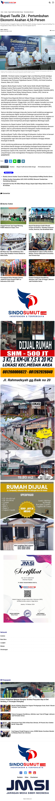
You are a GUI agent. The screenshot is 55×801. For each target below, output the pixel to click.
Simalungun (4, 649)
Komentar (52, 30)
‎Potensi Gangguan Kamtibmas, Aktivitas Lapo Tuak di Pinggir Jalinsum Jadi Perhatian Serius (41, 279)
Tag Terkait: (4, 166)
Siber (26, 777)
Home (2, 12)
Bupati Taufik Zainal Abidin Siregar (15, 12)
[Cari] (50, 3)
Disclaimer (34, 777)
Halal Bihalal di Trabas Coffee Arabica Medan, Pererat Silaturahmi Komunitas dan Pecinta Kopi (41, 253)
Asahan (5, 12)
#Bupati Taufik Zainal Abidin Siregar (26, 166)
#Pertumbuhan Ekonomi (44, 166)
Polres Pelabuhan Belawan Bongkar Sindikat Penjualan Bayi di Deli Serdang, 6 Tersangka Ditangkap (24, 700)
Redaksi (20, 777)
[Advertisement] (27, 664)
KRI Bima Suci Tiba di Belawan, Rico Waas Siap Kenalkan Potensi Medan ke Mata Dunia (12, 253)
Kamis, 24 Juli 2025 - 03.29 (6, 31)
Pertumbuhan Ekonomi (28, 12)
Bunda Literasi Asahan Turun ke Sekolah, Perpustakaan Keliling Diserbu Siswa (27, 176)
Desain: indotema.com (27, 798)
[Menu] (53, 2)
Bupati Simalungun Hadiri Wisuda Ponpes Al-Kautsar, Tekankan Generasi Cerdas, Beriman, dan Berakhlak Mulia (41, 227)
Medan (2, 646)
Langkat (2, 643)
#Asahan (12, 166)
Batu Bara (3, 639)
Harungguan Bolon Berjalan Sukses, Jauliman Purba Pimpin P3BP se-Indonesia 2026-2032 (11, 279)
